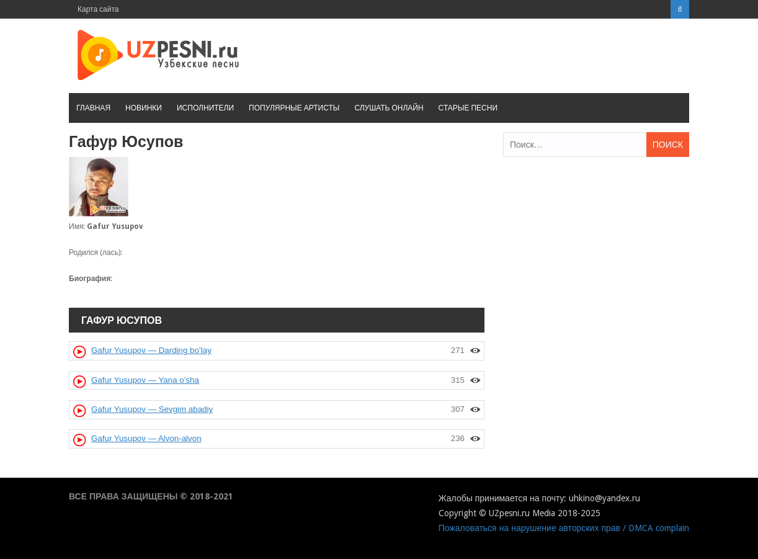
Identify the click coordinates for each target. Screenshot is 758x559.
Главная (93, 108)
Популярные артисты (294, 108)
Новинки (143, 108)
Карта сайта (98, 9)
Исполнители (205, 108)
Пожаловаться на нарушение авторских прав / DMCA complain (564, 528)
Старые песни (468, 108)
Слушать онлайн (388, 108)
